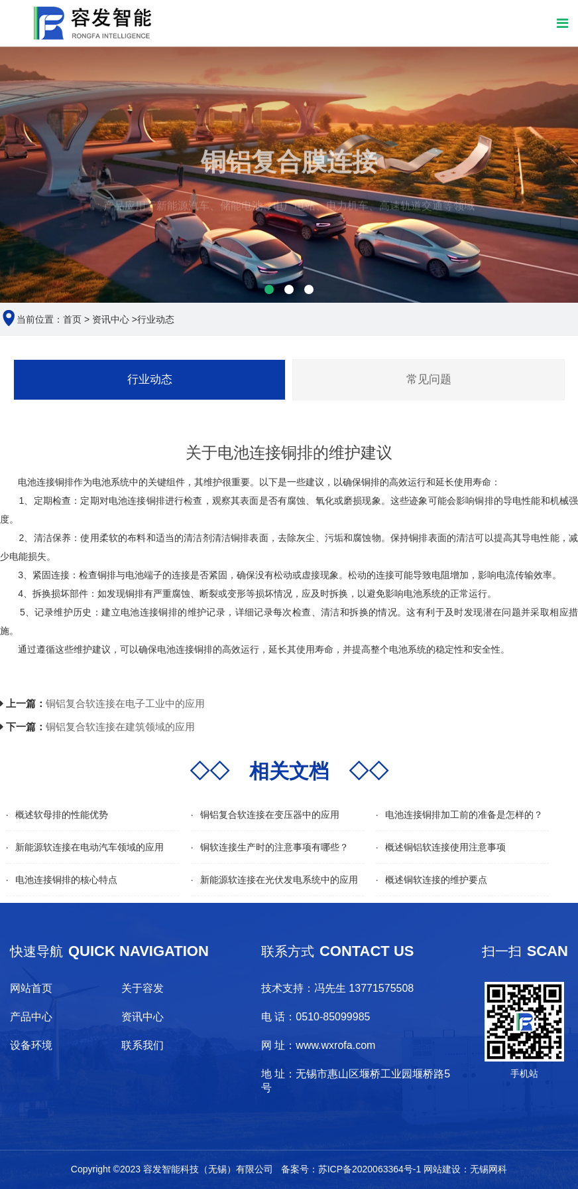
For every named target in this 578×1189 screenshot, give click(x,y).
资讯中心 (110, 319)
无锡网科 (488, 1169)
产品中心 (31, 1016)
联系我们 (142, 1045)
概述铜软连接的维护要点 (436, 879)
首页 (72, 319)
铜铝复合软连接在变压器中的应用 (269, 814)
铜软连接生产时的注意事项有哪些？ (274, 847)
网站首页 (31, 988)
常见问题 (428, 379)
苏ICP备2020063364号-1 (370, 1169)
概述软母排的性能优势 (61, 814)
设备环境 (31, 1045)
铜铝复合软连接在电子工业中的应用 (125, 703)
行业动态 (155, 319)
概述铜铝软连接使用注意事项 (445, 847)
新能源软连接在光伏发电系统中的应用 (279, 879)
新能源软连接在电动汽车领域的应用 (89, 847)
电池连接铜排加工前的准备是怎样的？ (464, 814)
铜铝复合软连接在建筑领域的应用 (120, 726)
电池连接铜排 (137, 500)
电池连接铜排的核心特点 (66, 879)
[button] (269, 289)
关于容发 (142, 988)
